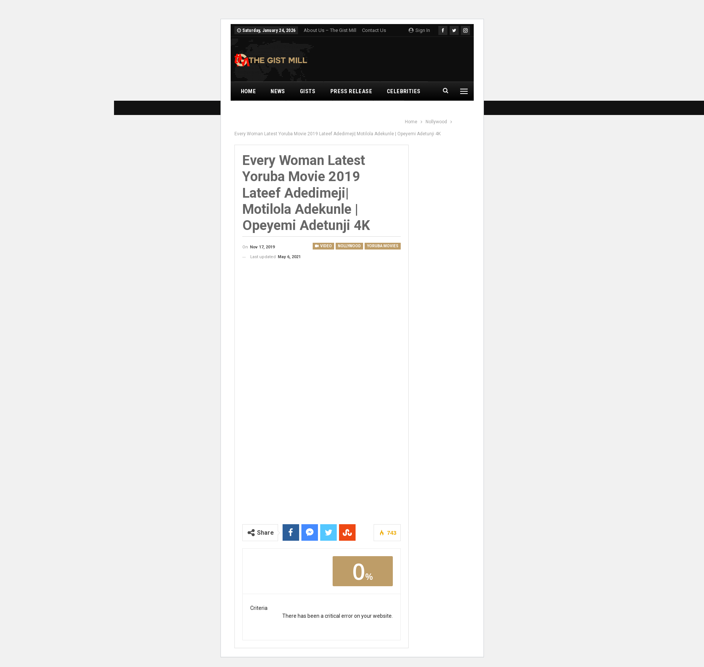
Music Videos (259, 110)
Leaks (388, 110)
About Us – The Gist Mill (330, 30)
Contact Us (374, 30)
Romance (352, 110)
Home (248, 91)
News (278, 91)
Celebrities (403, 91)
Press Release (351, 91)
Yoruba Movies (382, 246)
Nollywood (309, 110)
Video (323, 246)
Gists (308, 91)
